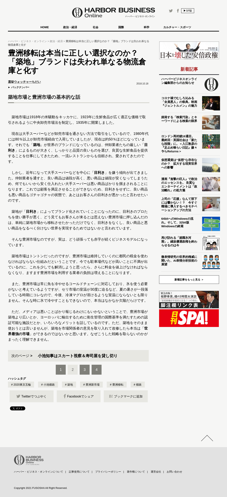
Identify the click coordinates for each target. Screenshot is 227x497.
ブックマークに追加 (126, 396)
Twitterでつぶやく (31, 396)
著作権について (136, 471)
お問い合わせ (174, 471)
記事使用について (79, 471)
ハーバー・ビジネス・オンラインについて (38, 471)
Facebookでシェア (79, 396)
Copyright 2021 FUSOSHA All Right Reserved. (40, 487)
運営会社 (156, 471)
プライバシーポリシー (108, 471)
